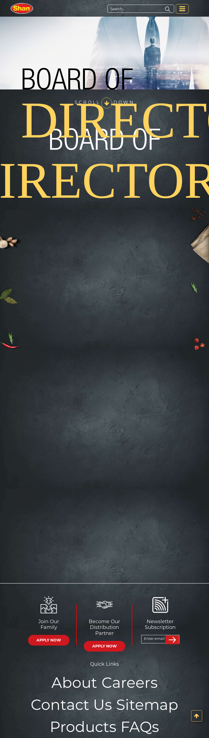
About (74, 683)
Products (83, 727)
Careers (130, 683)
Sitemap (147, 705)
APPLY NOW (48, 640)
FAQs (140, 727)
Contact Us (71, 705)
